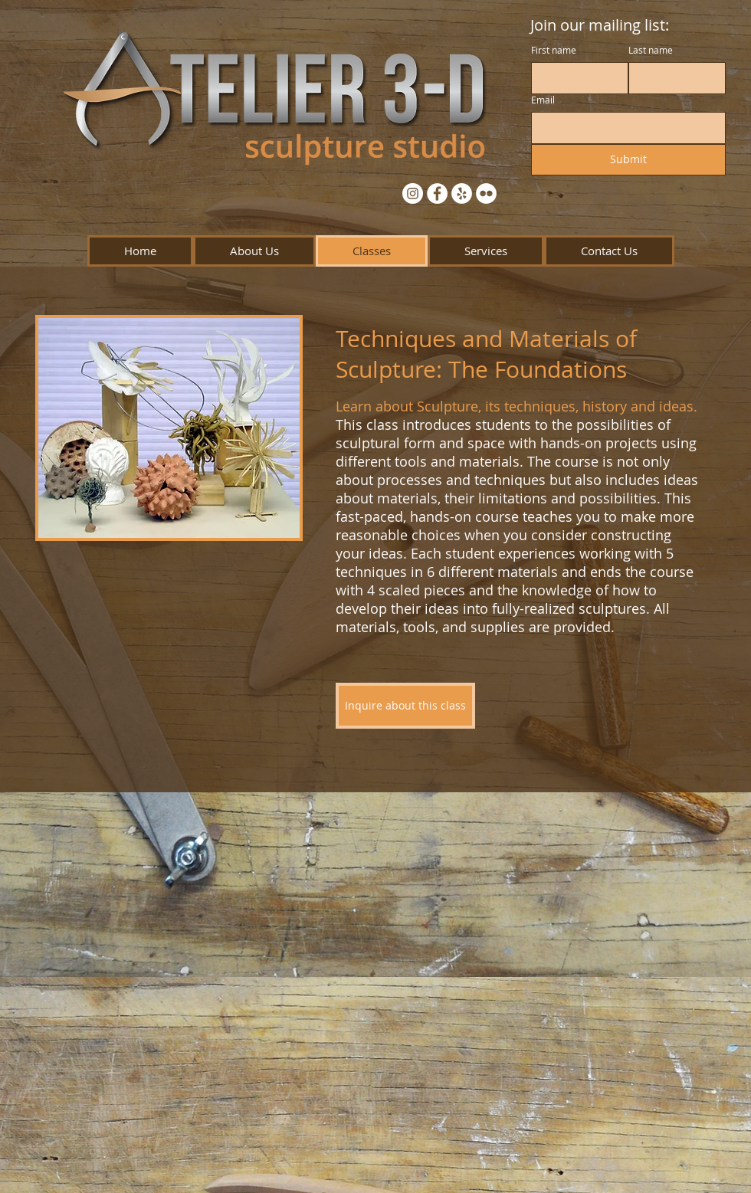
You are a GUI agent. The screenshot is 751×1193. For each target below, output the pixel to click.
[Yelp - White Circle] (461, 193)
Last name (650, 50)
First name (553, 50)
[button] (254, 251)
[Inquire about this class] (405, 706)
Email (543, 100)
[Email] (624, 128)
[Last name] (672, 78)
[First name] (575, 78)
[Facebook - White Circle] (437, 193)
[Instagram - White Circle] (412, 193)
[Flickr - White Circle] (486, 193)
